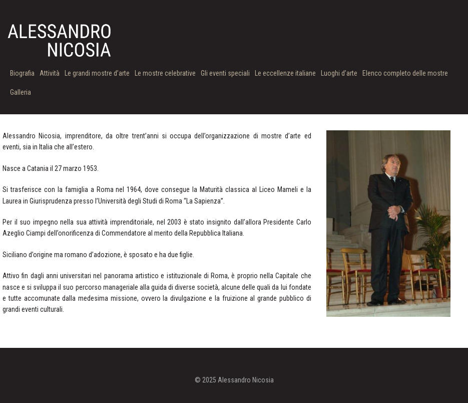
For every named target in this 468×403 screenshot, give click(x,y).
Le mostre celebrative (165, 73)
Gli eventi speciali (225, 73)
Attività (50, 73)
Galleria (20, 92)
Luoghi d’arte (339, 73)
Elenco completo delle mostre (405, 73)
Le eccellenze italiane (285, 73)
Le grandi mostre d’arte (97, 73)
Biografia (22, 73)
